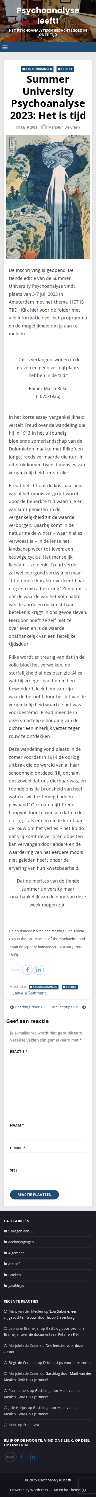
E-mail (17, 1147)
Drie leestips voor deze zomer (68, 1006)
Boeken (14, 1274)
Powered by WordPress (29, 1489)
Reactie (19, 1051)
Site (14, 1170)
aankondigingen (39, 69)
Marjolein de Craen (64, 127)
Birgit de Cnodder (22, 1362)
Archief (66, 69)
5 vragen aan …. (21, 1231)
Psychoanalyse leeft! (48, 15)
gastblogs (16, 1285)
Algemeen (16, 1253)
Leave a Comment (29, 993)
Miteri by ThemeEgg (70, 1489)
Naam (17, 1125)
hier (34, 310)
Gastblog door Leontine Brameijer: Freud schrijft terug (30, 1006)
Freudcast (31, 1424)
